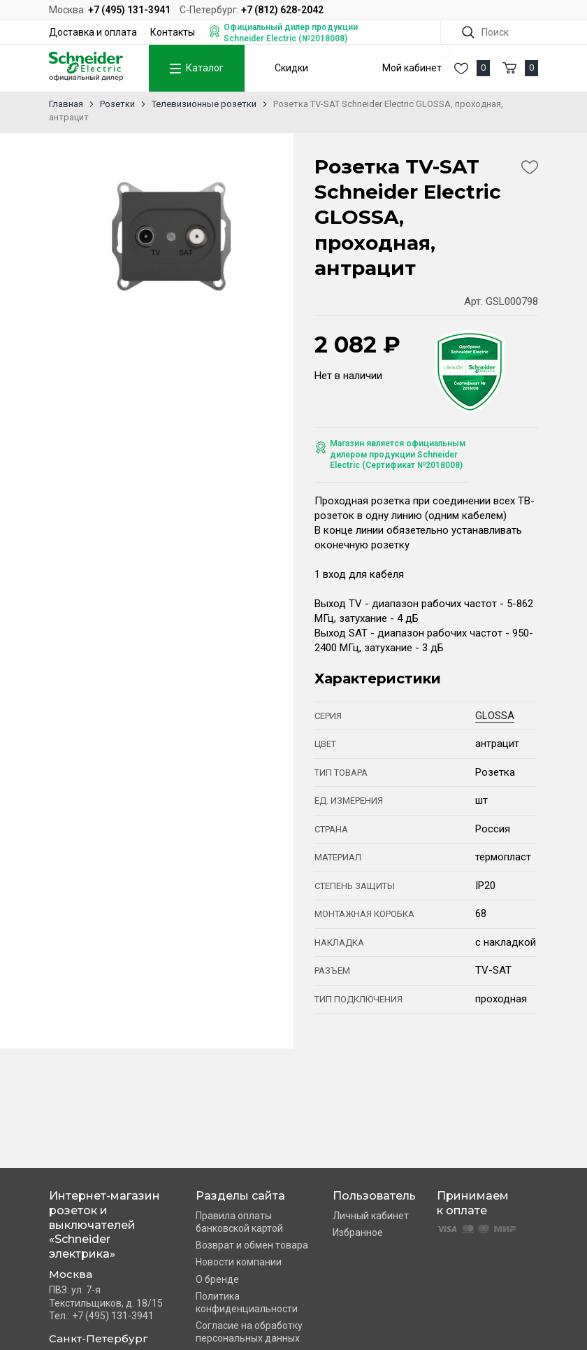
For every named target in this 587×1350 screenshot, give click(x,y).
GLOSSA (494, 715)
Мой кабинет (412, 67)
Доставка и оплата (93, 32)
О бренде (217, 1279)
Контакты (172, 32)
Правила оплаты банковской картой (239, 1222)
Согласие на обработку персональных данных (249, 1332)
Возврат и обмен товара (252, 1245)
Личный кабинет (371, 1215)
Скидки (291, 67)
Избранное (358, 1232)
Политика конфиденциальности (247, 1302)
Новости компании (239, 1261)
